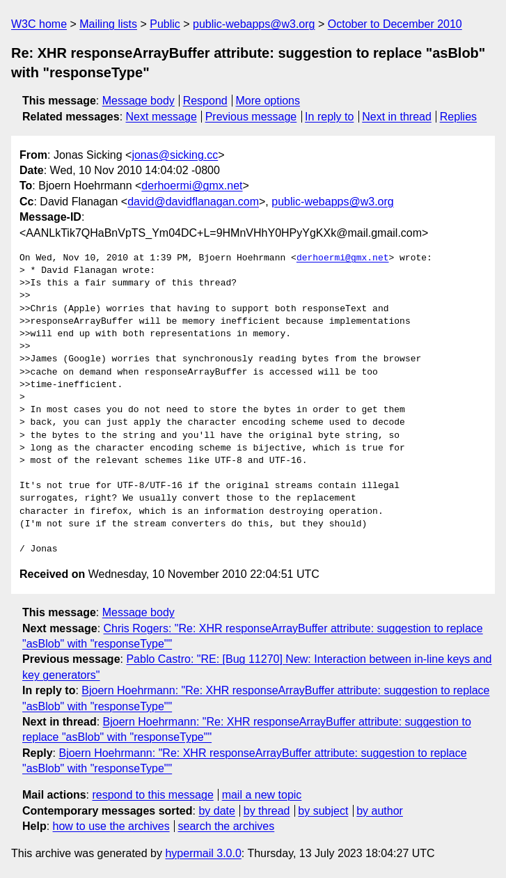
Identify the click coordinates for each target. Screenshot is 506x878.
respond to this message (152, 795)
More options (268, 101)
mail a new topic (262, 795)
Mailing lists (108, 24)
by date (216, 811)
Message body (138, 101)
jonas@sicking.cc (175, 155)
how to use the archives (111, 826)
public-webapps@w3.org (254, 24)
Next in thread (397, 117)
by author (379, 811)
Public (165, 24)
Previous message (251, 117)
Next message (161, 117)
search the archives (226, 826)
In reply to (329, 117)
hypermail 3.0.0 (203, 853)
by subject (323, 811)
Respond (205, 101)
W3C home (39, 24)
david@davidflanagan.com (193, 201)
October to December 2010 (395, 24)
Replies (458, 117)
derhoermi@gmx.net (191, 185)
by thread (267, 811)
